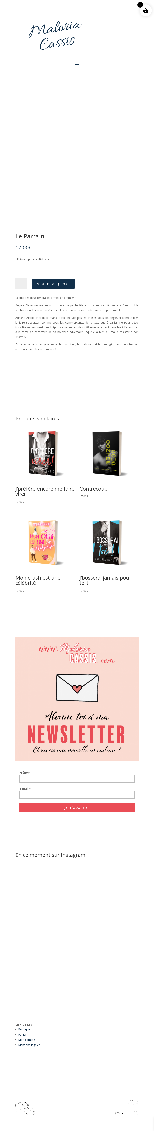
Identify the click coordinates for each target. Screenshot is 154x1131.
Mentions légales (29, 1045)
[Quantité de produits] (21, 283)
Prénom (25, 772)
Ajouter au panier (53, 283)
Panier (22, 1034)
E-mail (25, 788)
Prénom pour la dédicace (33, 259)
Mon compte (26, 1040)
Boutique (24, 1029)
